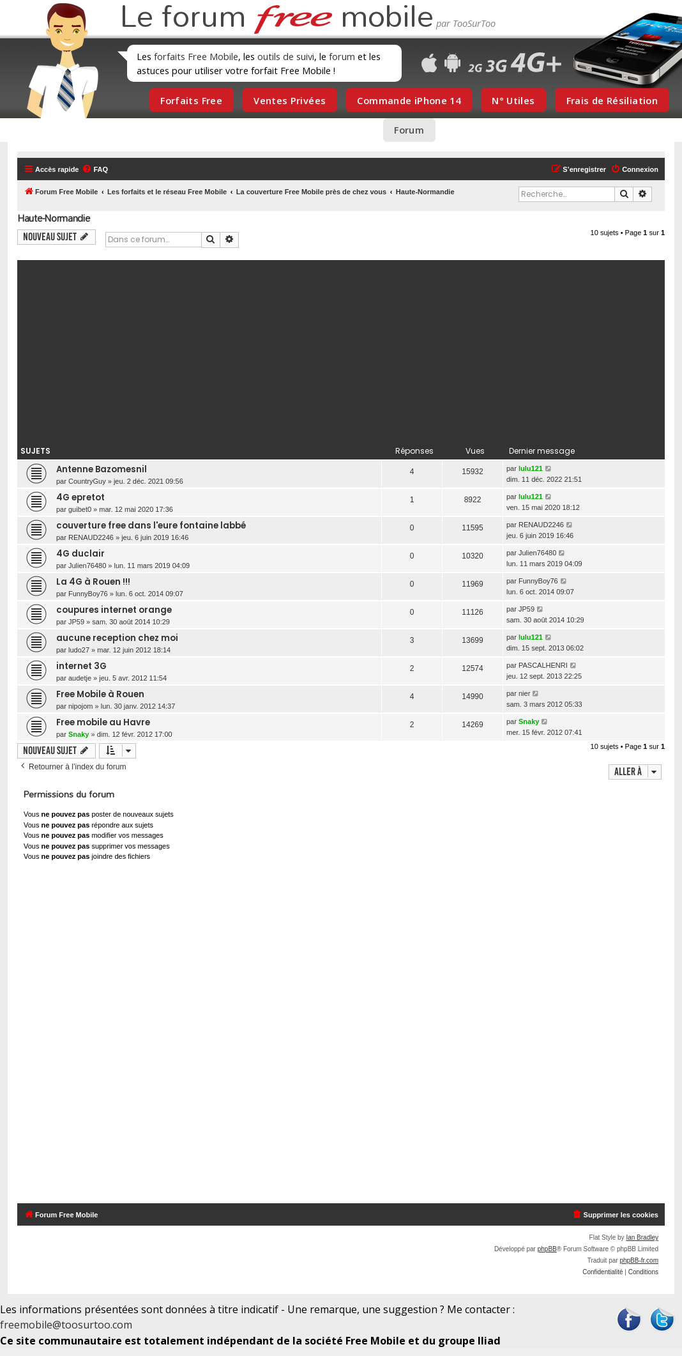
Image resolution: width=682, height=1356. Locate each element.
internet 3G (81, 666)
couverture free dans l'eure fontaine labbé (151, 526)
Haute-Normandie (53, 218)
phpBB (547, 1248)
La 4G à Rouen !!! (93, 582)
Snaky (78, 734)
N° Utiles (513, 100)
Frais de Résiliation (612, 100)
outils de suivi (285, 56)
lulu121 (531, 468)
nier (524, 693)
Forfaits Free (191, 100)
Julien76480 (87, 565)
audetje (79, 678)
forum (342, 56)
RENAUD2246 (91, 537)
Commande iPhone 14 (408, 100)
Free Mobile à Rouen (100, 694)
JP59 (76, 622)
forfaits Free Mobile (196, 56)
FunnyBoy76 (88, 593)
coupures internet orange (114, 610)
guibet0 (79, 509)
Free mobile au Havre (103, 722)
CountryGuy (87, 481)
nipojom (80, 706)
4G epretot (80, 497)
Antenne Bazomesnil (101, 469)
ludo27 (78, 650)
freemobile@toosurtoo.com (66, 1325)
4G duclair (80, 554)
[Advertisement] (341, 349)
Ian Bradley (642, 1237)
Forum (409, 129)
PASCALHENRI (543, 665)
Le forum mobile (276, 18)
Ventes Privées (290, 100)
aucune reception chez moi (117, 638)
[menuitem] (95, 169)
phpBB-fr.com (638, 1260)
